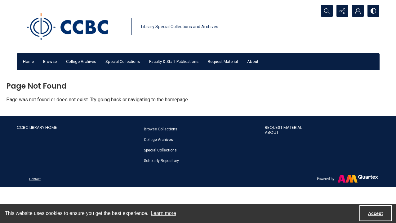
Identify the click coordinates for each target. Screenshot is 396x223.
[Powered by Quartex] (347, 178)
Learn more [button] (163, 213)
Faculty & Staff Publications (173, 61)
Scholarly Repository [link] (161, 161)
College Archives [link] (158, 140)
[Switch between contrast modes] (373, 11)
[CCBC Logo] (72, 26)
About (252, 61)
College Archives (81, 61)
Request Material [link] (283, 127)
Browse (50, 61)
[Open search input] (327, 11)
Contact (35, 179)
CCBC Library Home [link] (37, 127)
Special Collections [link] (160, 150)
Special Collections (122, 61)
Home (28, 61)
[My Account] (358, 11)
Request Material (223, 61)
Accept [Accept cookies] (375, 213)
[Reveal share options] (342, 11)
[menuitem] (201, 129)
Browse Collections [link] (160, 129)
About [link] (271, 132)
